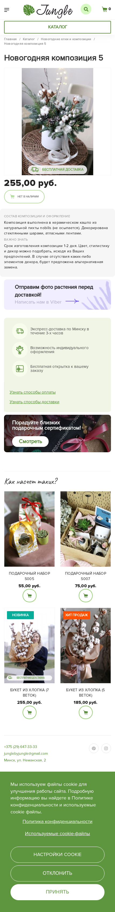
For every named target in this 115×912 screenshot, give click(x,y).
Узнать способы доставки (34, 402)
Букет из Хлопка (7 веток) (29, 693)
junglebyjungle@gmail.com (26, 753)
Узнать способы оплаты (33, 392)
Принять (57, 892)
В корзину (30, 595)
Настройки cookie (57, 854)
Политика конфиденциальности (57, 821)
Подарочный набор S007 (85, 576)
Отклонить (57, 873)
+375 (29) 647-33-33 (20, 747)
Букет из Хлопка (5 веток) (85, 693)
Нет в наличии (28, 196)
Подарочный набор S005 (29, 576)
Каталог (57, 27)
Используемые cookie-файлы (57, 833)
